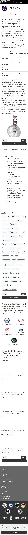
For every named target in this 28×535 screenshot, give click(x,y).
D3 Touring (6, 269)
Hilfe (16, 152)
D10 (14, 261)
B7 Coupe (21, 245)
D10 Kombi (21, 261)
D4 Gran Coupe (15, 273)
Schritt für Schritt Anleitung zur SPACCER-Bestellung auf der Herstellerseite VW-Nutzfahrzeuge (13, 450)
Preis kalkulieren (14, 144)
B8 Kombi (16, 253)
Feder (5, 152)
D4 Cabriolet (15, 269)
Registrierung (4, 495)
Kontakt (3, 486)
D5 (23, 273)
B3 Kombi (14, 224)
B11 (18, 216)
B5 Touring (14, 236)
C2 (16, 257)
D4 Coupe (5, 273)
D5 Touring (6, 277)
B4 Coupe (5, 232)
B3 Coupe (5, 224)
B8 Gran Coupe (7, 253)
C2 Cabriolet (6, 261)
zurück (4, 140)
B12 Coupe (6, 220)
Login (2, 493)
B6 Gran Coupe (7, 245)
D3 (4, 265)
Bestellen (3, 484)
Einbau (23, 140)
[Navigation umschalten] (25, 1)
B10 (4, 216)
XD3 (4, 285)
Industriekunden (5, 498)
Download (3, 483)
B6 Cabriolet (6, 240)
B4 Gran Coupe (15, 232)
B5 (23, 232)
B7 (15, 245)
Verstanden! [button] (14, 532)
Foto (11, 152)
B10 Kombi (11, 216)
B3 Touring (6, 228)
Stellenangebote (5, 475)
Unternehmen (4, 474)
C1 (12, 257)
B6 (21, 236)
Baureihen (23, 149)
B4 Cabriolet (15, 228)
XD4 (9, 285)
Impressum (4, 471)
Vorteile (6, 149)
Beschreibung (14, 149)
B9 (23, 253)
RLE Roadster (15, 277)
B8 (3, 249)
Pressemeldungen (5, 496)
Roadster (5, 281)
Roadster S (14, 281)
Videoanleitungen (5, 487)
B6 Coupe (15, 240)
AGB (2, 472)
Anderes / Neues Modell (9, 289)
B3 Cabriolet (20, 220)
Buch (21, 152)
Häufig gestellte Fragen (7, 481)
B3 (12, 220)
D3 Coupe (10, 265)
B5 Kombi (5, 236)
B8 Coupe (19, 249)
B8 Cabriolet (11, 249)
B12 (23, 216)
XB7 (21, 281)
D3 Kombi (18, 265)
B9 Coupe (5, 257)
